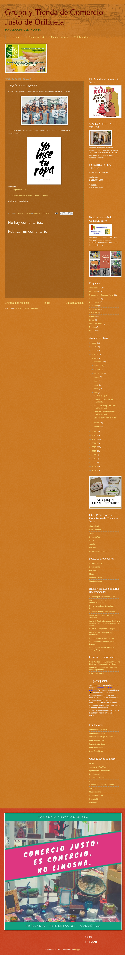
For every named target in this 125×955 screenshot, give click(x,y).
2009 (94, 463)
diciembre (98, 362)
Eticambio (93, 570)
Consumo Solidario (96, 778)
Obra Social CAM (96, 751)
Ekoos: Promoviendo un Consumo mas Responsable (103, 669)
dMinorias (93, 788)
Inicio (47, 302)
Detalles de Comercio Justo (105, 418)
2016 (94, 435)
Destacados (94, 309)
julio (96, 381)
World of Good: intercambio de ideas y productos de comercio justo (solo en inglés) (104, 623)
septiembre (99, 373)
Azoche (92, 544)
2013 (94, 447)
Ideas (91, 574)
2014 (94, 443)
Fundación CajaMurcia (98, 730)
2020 (94, 351)
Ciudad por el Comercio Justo (101, 295)
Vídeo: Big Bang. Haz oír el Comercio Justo (104, 407)
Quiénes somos (59, 37)
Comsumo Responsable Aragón (102, 629)
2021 (94, 347)
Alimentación (94, 288)
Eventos (92, 316)
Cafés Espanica (95, 563)
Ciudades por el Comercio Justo (102, 597)
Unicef (91, 540)
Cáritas (92, 781)
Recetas (92, 327)
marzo (97, 423)
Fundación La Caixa (97, 744)
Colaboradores (82, 37)
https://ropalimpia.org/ (17, 190)
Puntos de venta (95, 323)
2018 (94, 358)
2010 (94, 459)
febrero (97, 427)
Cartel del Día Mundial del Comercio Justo (104, 413)
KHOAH (92, 547)
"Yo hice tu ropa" (100, 396)
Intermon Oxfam (95, 578)
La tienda (13, 37)
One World (93, 799)
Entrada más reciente (17, 302)
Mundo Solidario (95, 581)
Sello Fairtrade (95, 530)
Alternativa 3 (94, 526)
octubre (97, 369)
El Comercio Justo (35, 37)
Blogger (77, 949)
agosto (97, 377)
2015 (94, 439)
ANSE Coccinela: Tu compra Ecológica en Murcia (100, 601)
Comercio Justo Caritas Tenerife (102, 612)
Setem (91, 533)
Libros (91, 320)
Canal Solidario (95, 774)
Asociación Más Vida (97, 767)
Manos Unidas (95, 792)
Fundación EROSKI (97, 740)
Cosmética (93, 306)
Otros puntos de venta (98, 551)
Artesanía (93, 291)
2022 (94, 343)
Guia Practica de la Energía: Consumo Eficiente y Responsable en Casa (104, 663)
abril (96, 393)
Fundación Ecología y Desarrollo (102, 737)
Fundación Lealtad (96, 747)
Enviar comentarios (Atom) (27, 308)
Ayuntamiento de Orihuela (99, 770)
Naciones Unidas (96, 795)
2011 (94, 455)
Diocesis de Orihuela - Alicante (101, 785)
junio (96, 385)
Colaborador (94, 299)
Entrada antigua (75, 302)
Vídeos (92, 330)
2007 (94, 470)
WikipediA (93, 802)
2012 (94, 451)
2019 (94, 354)
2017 (94, 431)
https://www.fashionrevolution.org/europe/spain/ (28, 195)
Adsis (91, 763)
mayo (96, 389)
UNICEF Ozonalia (96, 673)
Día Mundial (94, 313)
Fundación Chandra (97, 733)
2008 (94, 466)
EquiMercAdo (94, 537)
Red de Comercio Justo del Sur (101, 638)
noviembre (98, 365)
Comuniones (94, 302)
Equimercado (94, 567)
